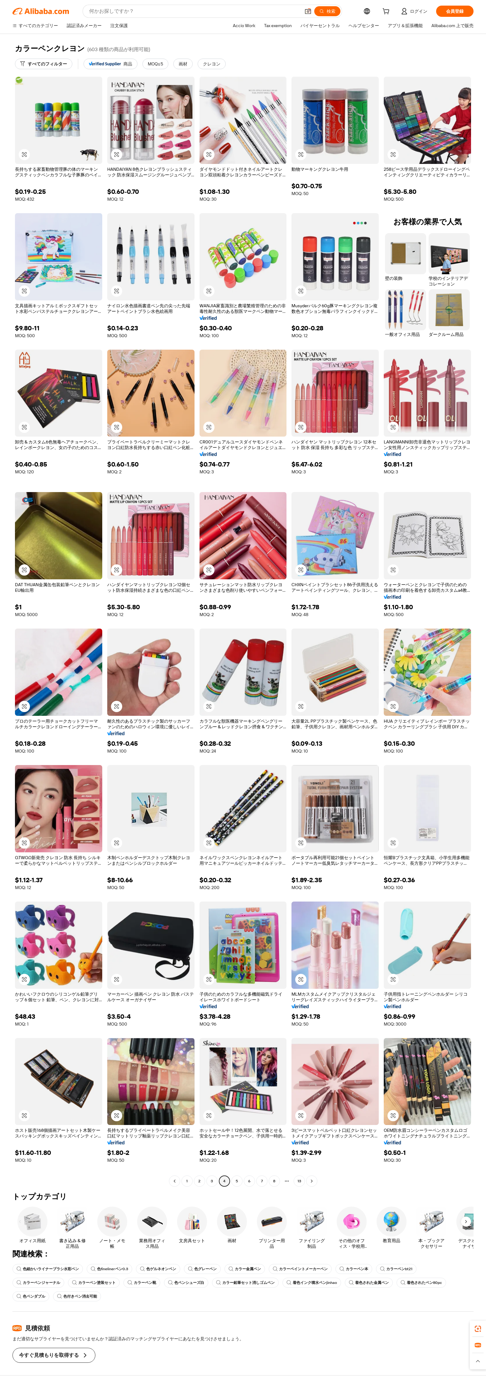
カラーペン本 (353, 1268)
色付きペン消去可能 (77, 1296)
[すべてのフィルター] (43, 64)
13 (299, 1181)
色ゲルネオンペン (158, 1268)
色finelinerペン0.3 (109, 1268)
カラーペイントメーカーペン (300, 1268)
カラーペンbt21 (396, 1268)
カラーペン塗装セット (94, 1282)
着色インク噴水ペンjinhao (311, 1282)
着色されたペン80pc (421, 1282)
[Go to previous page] (174, 1181)
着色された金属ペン (369, 1282)
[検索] (327, 11)
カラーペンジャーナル (38, 1282)
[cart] (387, 12)
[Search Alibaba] (194, 11)
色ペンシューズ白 (186, 1282)
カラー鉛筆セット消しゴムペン (245, 1282)
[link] (478, 1329)
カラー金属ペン (245, 1268)
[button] (308, 11)
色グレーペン (202, 1268)
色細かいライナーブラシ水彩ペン (48, 1268)
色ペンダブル (31, 1296)
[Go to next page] (311, 1181)
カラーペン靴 (142, 1282)
